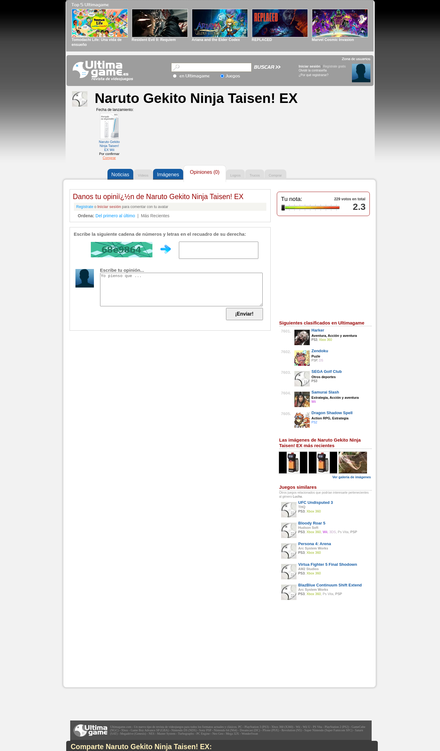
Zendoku (320, 351)
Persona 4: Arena (314, 543)
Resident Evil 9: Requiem (154, 40)
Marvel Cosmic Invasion (333, 40)
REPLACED (262, 40)
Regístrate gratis (334, 66)
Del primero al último (115, 215)
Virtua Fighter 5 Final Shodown (327, 564)
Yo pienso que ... (181, 289)
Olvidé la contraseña (313, 70)
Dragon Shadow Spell (332, 412)
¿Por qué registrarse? (314, 75)
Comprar (109, 158)
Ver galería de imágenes (351, 477)
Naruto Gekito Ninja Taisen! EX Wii (109, 146)
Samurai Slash (325, 392)
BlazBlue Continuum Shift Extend (330, 585)
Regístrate (84, 207)
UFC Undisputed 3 (315, 502)
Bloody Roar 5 (311, 523)
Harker (318, 330)
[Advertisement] (109, 648)
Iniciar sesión (309, 66)
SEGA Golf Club (327, 371)
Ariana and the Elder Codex (216, 40)
